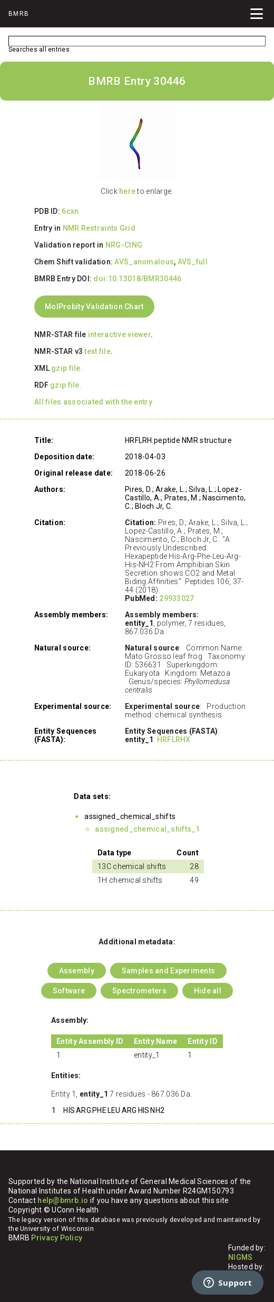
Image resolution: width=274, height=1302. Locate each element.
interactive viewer (119, 334)
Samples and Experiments (168, 970)
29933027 (176, 598)
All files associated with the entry (93, 402)
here (127, 191)
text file (97, 351)
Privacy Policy (56, 1238)
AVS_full (193, 262)
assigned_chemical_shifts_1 (147, 829)
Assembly (76, 970)
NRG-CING (123, 245)
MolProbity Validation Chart (94, 306)
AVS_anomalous (144, 262)
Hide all (207, 991)
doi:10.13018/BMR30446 (137, 278)
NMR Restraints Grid (99, 228)
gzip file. (67, 368)
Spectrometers (139, 991)
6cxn (70, 211)
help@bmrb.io (62, 1200)
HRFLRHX (174, 739)
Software (69, 991)
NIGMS (240, 1257)
